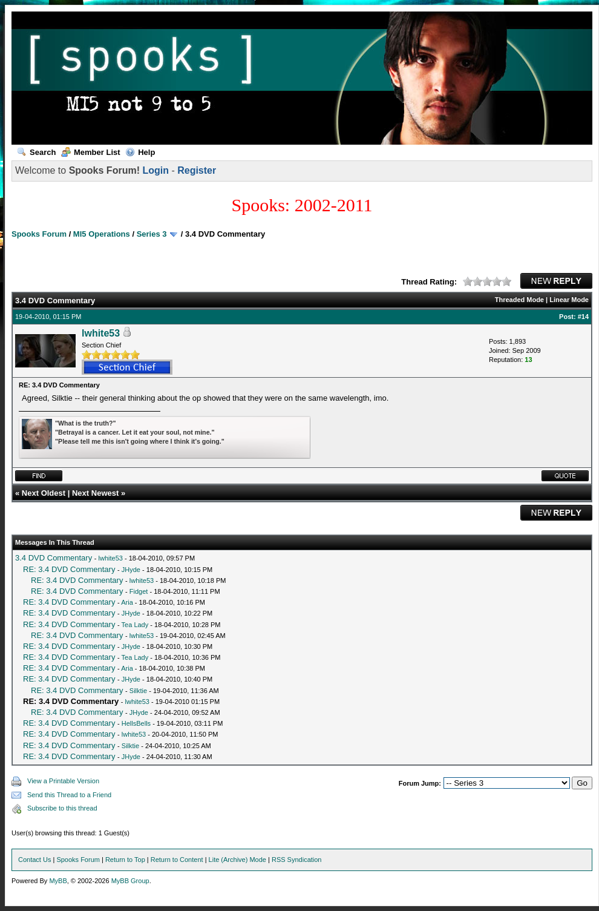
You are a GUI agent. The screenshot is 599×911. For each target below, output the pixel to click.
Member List (90, 152)
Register (196, 170)
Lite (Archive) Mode (237, 859)
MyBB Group (130, 880)
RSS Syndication (297, 859)
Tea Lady (135, 624)
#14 (583, 316)
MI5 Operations (101, 233)
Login (155, 170)
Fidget (138, 591)
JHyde (131, 569)
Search (36, 152)
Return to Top (125, 859)
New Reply (556, 281)
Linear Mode (569, 299)
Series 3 (152, 233)
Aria (127, 602)
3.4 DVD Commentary (53, 557)
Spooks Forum (39, 233)
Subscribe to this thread (62, 808)
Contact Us (34, 859)
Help (140, 152)
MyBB (58, 880)
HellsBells (136, 723)
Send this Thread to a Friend (69, 794)
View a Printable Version (63, 780)
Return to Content (177, 859)
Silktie (138, 690)
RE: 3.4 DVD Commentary (69, 569)
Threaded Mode (519, 299)
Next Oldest (43, 493)
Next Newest (95, 493)
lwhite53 (101, 333)
